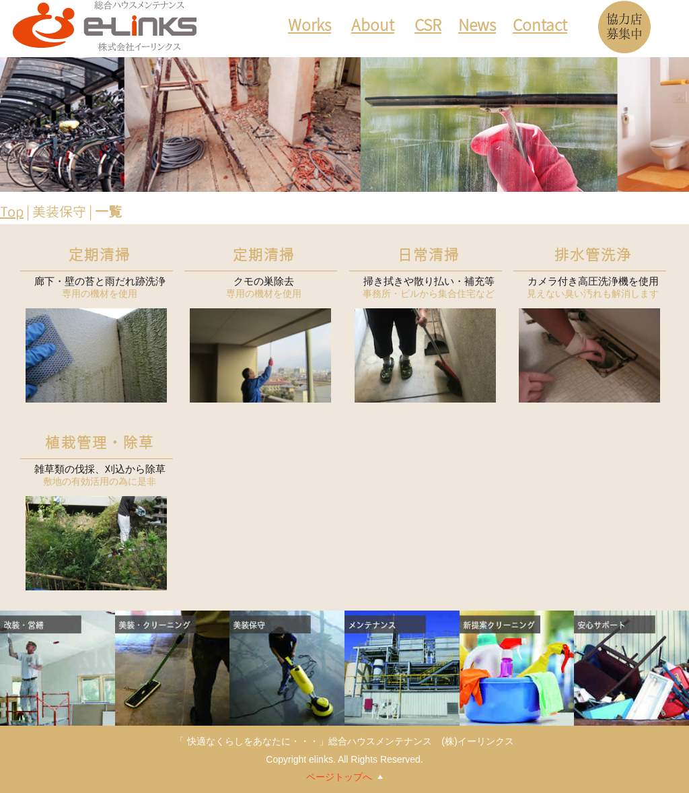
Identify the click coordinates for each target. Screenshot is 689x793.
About (372, 27)
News (477, 27)
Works (309, 27)
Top (12, 211)
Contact (540, 27)
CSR (427, 27)
